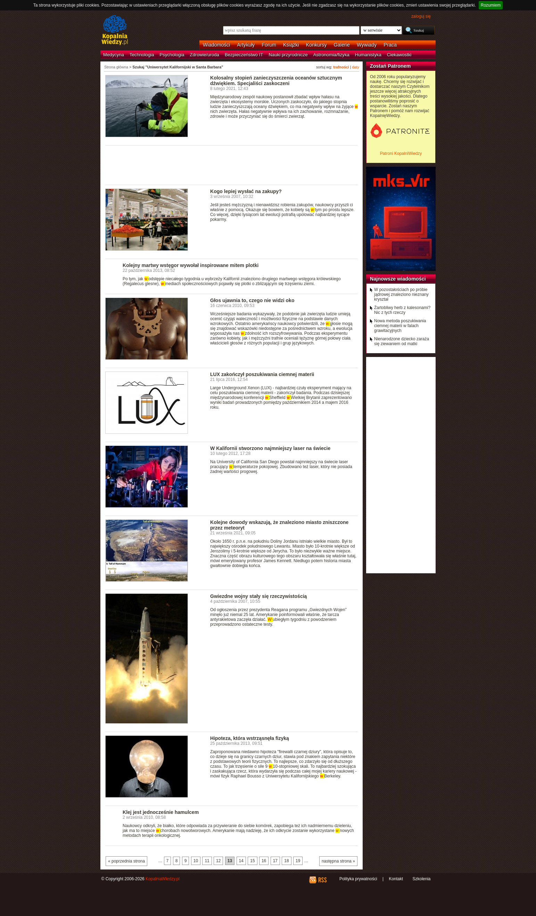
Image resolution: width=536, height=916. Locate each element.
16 (264, 860)
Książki (291, 45)
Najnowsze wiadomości (398, 279)
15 (252, 860)
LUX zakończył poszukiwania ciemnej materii (262, 374)
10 (195, 860)
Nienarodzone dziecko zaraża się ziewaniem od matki (401, 341)
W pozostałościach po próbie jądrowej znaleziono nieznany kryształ (401, 294)
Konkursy (316, 45)
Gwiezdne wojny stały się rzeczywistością (258, 596)
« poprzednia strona (126, 861)
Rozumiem (491, 5)
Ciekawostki (399, 54)
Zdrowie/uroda (204, 54)
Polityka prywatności (358, 878)
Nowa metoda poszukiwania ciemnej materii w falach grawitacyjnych (400, 325)
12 (218, 860)
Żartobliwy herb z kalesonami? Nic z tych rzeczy (402, 310)
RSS (322, 879)
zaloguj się (421, 16)
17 (275, 860)
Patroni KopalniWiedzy (401, 153)
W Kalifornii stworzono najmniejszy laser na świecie (270, 448)
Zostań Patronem (390, 66)
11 (207, 860)
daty (355, 67)
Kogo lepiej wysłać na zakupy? (246, 191)
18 (286, 860)
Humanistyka (368, 54)
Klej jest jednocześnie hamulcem (161, 812)
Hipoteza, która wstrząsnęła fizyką (249, 738)
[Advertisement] (231, 164)
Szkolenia (421, 878)
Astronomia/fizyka (331, 54)
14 (241, 860)
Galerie (342, 45)
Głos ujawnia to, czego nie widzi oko (252, 300)
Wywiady (367, 45)
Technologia (142, 54)
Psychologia (172, 54)
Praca (390, 45)
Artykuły (246, 45)
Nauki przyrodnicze (288, 54)
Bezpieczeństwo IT (244, 54)
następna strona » (338, 861)
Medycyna (113, 54)
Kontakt (396, 878)
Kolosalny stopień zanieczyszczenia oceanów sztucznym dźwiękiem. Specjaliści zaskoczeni (276, 80)
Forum (269, 45)
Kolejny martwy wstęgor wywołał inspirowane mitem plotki (190, 265)
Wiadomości (216, 45)
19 (298, 860)
